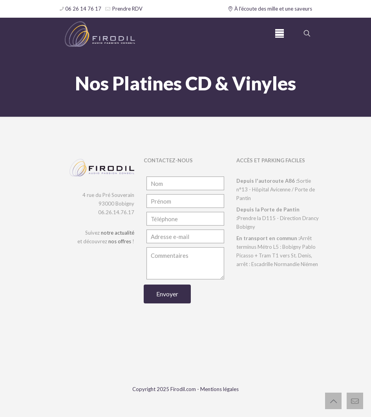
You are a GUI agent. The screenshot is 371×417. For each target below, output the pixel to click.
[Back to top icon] (333, 401)
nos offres (119, 241)
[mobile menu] (279, 33)
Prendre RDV (127, 9)
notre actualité (117, 233)
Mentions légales (219, 389)
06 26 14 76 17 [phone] (83, 9)
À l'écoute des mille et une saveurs (270, 9)
